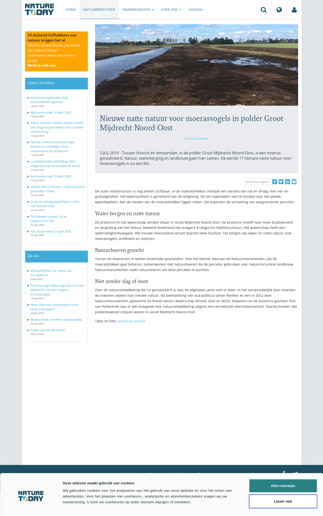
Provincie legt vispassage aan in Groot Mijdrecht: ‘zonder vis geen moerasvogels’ (57, 289)
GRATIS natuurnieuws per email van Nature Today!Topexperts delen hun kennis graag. (54, 55)
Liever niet (283, 484)
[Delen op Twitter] (281, 181)
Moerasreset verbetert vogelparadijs (56, 319)
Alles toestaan (283, 469)
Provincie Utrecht (196, 138)
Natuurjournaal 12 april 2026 (50, 231)
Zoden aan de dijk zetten (47, 330)
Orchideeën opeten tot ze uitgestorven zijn (48, 218)
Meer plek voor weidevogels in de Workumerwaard (54, 306)
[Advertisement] (196, 369)
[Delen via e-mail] (294, 181)
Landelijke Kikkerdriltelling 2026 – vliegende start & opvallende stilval (55, 163)
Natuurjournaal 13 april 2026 (50, 176)
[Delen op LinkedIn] (287, 181)
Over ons (171, 9)
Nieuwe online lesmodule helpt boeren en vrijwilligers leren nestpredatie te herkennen (52, 146)
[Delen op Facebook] (274, 181)
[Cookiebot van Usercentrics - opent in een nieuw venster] (31, 506)
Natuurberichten (99, 9)
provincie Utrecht (131, 321)
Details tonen (258, 506)
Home (71, 9)
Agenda (195, 9)
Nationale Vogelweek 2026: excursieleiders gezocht (49, 99)
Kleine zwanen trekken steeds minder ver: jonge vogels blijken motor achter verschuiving (57, 127)
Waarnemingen (138, 9)
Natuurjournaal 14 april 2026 (50, 112)
